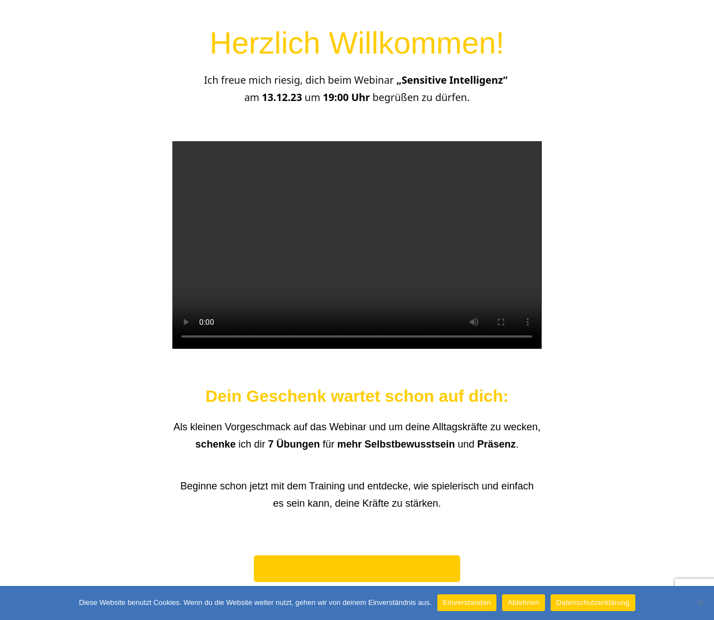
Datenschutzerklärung (592, 602)
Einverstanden (467, 602)
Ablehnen (523, 602)
